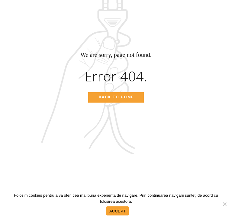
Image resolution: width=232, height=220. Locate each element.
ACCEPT (117, 211)
